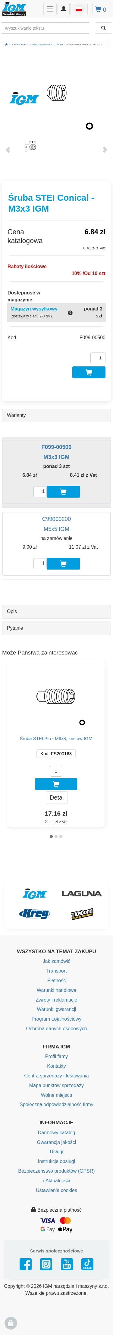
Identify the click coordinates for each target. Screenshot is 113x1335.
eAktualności (56, 1180)
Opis (12, 611)
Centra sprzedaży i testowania (56, 1075)
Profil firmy (56, 1056)
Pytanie (15, 628)
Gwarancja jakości (56, 1142)
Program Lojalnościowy (56, 1019)
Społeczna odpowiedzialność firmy (56, 1104)
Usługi (56, 1151)
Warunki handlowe (56, 990)
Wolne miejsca (56, 1095)
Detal (57, 797)
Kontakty (56, 1066)
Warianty (16, 415)
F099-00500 (57, 447)
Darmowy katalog (56, 1132)
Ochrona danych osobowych (56, 1028)
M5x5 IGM (56, 529)
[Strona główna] (6, 44)
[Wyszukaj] (103, 28)
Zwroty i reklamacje (56, 999)
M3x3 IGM (56, 457)
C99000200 (56, 519)
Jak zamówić (57, 961)
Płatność (56, 980)
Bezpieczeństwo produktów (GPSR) (56, 1171)
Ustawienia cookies (56, 1190)
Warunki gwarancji (56, 1009)
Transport (56, 970)
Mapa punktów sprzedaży (56, 1085)
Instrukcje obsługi (56, 1161)
